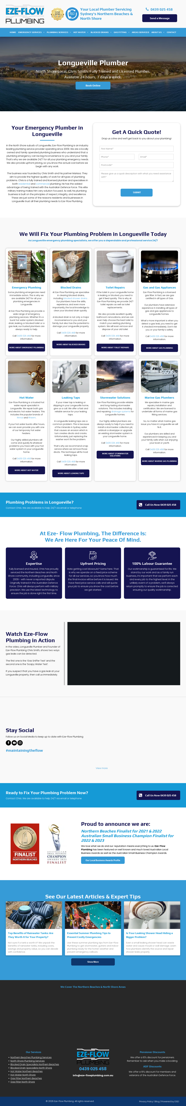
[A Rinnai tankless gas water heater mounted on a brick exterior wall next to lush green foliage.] (26, 267)
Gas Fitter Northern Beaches (26, 1078)
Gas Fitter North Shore (22, 1081)
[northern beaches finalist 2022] (24, 843)
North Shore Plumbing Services (27, 1061)
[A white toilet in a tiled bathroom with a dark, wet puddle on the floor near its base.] (115, 267)
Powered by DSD (170, 1101)
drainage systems (120, 411)
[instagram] (20, 743)
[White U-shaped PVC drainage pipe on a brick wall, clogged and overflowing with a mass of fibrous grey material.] (70, 267)
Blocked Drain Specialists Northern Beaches (34, 1064)
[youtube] (14, 743)
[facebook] (8, 743)
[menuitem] (13, 32)
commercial (42, 183)
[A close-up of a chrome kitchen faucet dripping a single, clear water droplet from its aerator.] (70, 377)
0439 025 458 (24, 335)
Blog (157, 1101)
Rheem (32, 417)
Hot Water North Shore (23, 1075)
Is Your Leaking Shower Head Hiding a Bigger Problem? (149, 935)
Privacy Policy (146, 1101)
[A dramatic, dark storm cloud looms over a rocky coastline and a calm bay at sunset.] (115, 377)
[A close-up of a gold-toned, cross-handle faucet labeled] (26, 377)
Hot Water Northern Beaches (26, 1071)
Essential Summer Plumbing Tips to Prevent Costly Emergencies (89, 935)
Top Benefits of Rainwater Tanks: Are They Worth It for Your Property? (30, 935)
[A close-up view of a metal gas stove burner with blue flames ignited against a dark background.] (159, 267)
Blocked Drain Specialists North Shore (31, 1068)
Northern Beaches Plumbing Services (31, 1057)
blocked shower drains (75, 298)
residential (24, 183)
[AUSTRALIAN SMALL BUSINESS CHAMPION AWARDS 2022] (56, 843)
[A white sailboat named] (159, 377)
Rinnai (20, 417)
